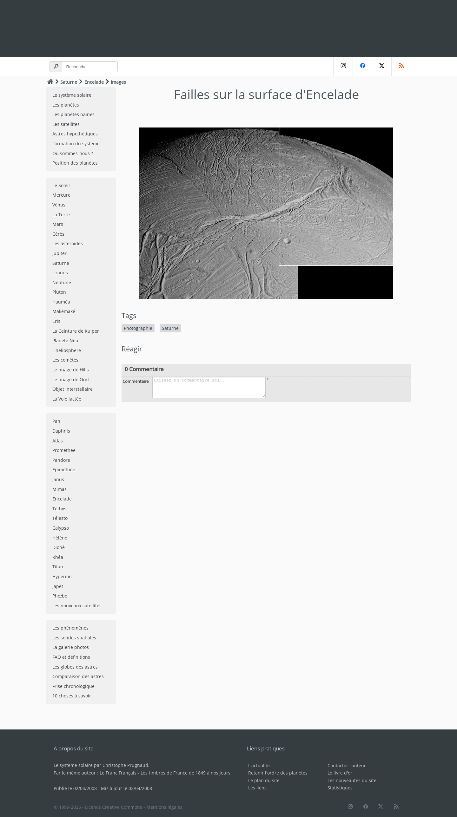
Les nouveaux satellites (77, 606)
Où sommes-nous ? (72, 153)
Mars (57, 224)
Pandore (61, 460)
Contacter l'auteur (347, 765)
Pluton (59, 292)
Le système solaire (71, 95)
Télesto (60, 518)
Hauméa (61, 302)
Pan (56, 421)
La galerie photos (70, 647)
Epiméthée (63, 470)
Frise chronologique (73, 686)
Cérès (58, 234)
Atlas (57, 441)
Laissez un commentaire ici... (209, 387)
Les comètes (65, 360)
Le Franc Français (118, 773)
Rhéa (57, 557)
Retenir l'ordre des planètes (278, 773)
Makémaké (63, 311)
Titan (57, 567)
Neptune (61, 282)
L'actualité (259, 765)
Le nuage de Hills (70, 370)
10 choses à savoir (71, 696)
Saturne (68, 82)
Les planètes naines (73, 114)
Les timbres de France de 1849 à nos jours (185, 773)
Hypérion (62, 576)
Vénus (58, 205)
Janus (58, 479)
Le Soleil (61, 185)
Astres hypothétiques (75, 134)
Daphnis (61, 431)
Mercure (61, 195)
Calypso (60, 528)
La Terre (61, 215)
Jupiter (59, 253)
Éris (56, 321)
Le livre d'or (340, 773)
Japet (57, 586)
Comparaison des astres (78, 676)
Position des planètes (75, 163)
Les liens (257, 788)
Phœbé (59, 596)
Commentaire (136, 381)
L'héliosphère (66, 350)
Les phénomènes (70, 628)
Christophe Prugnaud (125, 765)
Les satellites (66, 124)
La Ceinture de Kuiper (75, 331)
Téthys (59, 509)
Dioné (58, 547)
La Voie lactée (66, 399)
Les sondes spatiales (74, 638)
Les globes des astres (75, 667)
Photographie (138, 328)
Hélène (59, 538)
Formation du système (76, 144)
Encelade (94, 82)
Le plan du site (264, 780)
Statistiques (340, 788)
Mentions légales (164, 807)
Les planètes (65, 105)
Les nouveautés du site (352, 780)
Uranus (60, 273)
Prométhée (64, 450)
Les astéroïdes (67, 243)
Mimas (59, 489)
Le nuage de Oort (70, 379)
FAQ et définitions (71, 657)
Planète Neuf (66, 340)
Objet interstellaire (72, 389)
